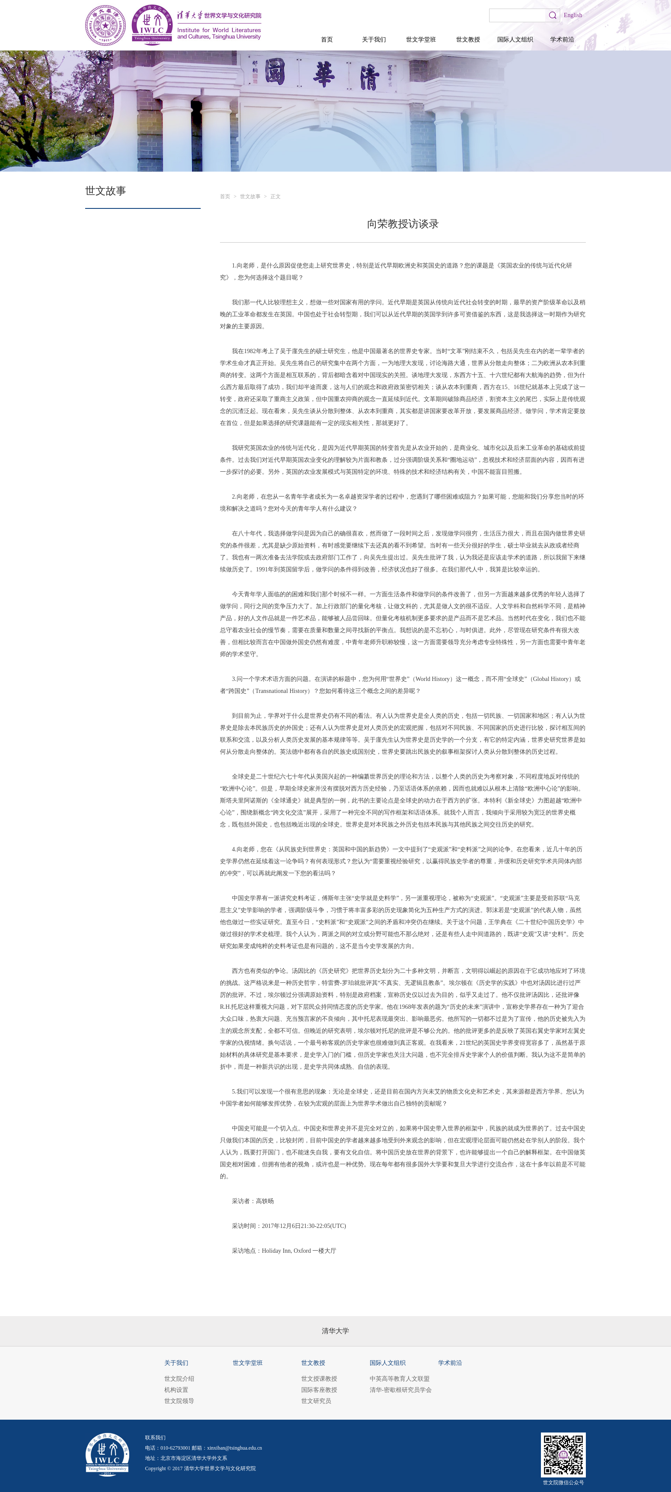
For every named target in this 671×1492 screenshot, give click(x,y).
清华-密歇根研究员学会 (401, 1390)
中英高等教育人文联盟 (400, 1379)
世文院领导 (179, 1401)
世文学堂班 (421, 39)
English (573, 15)
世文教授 (468, 39)
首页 (327, 39)
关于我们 (374, 39)
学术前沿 (562, 39)
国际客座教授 (319, 1390)
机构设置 (176, 1390)
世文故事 (250, 196)
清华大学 (335, 1330)
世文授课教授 (319, 1379)
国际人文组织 (515, 39)
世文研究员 (316, 1401)
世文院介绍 (179, 1379)
